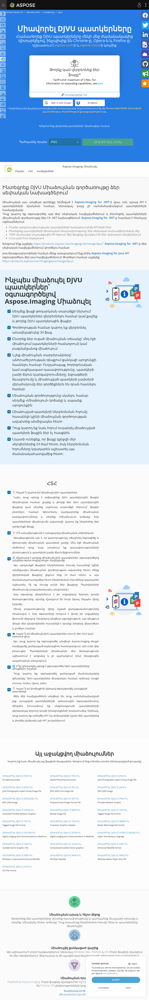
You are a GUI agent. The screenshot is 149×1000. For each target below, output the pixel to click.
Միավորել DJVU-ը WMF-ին (65, 855)
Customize (103, 988)
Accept (116, 980)
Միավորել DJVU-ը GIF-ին (64, 798)
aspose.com (64, 45)
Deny (128, 988)
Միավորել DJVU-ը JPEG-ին (17, 787)
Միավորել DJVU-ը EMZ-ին (17, 855)
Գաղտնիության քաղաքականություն (82, 111)
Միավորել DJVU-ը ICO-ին (17, 866)
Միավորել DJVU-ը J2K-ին (112, 787)
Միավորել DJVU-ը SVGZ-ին (65, 843)
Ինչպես (19, 171)
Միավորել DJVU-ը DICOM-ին (19, 832)
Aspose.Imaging (31, 982)
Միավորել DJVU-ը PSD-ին (65, 775)
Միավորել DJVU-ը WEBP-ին (113, 821)
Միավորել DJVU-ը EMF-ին (113, 843)
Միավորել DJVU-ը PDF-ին (17, 775)
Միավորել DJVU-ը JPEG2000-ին (20, 798)
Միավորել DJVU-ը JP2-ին (64, 787)
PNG (64, 142)
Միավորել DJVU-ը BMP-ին (65, 809)
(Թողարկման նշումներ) (74, 994)
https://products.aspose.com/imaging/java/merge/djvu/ (37, 261)
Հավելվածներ (45, 171)
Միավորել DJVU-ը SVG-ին (17, 843)
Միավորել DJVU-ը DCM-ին (65, 832)
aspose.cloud (90, 45)
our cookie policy (110, 973)
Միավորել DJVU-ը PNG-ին (113, 798)
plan (100, 83)
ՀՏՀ (30, 171)
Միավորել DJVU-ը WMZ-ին (113, 855)
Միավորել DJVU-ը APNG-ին (18, 809)
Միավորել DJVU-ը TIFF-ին (112, 809)
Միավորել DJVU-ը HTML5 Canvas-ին (119, 832)
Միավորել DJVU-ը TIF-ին (16, 821)
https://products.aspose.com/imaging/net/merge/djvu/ (68, 244)
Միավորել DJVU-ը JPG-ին (112, 775)
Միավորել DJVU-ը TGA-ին (65, 821)
